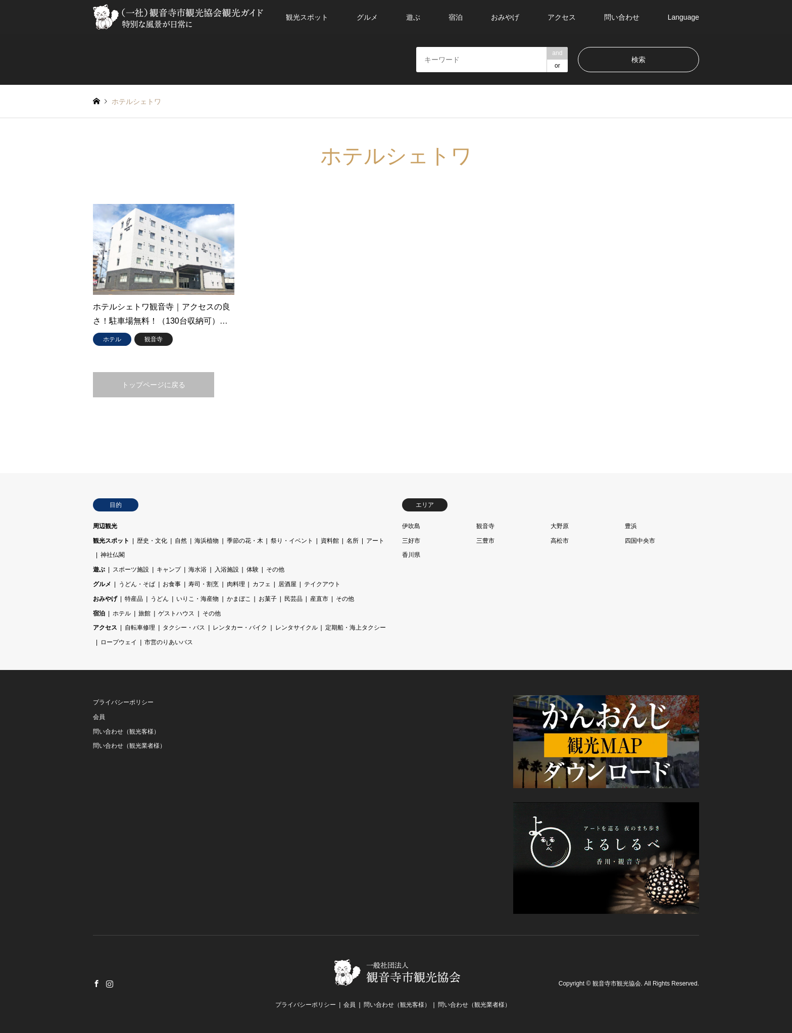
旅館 (144, 613)
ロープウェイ (119, 642)
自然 (181, 540)
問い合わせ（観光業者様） (129, 745)
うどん (160, 598)
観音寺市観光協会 (616, 984)
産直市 (319, 598)
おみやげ (505, 17)
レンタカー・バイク (240, 627)
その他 (275, 569)
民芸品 (293, 598)
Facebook (96, 983)
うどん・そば (137, 584)
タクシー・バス (184, 627)
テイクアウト (322, 584)
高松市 (560, 540)
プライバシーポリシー (123, 702)
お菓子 (268, 598)
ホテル (122, 613)
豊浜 (631, 526)
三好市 (411, 540)
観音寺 (485, 526)
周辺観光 (105, 526)
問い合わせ (621, 17)
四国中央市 (640, 540)
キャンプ (169, 569)
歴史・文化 (152, 540)
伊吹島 (411, 526)
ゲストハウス (176, 613)
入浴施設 (227, 569)
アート (375, 540)
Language (683, 17)
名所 (352, 540)
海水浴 (197, 569)
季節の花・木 (245, 540)
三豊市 (485, 540)
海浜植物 (206, 540)
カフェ (262, 584)
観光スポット (307, 17)
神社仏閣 (113, 554)
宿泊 (456, 17)
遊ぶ (413, 17)
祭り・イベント (292, 540)
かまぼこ (239, 598)
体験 (252, 569)
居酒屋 (287, 584)
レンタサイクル (296, 627)
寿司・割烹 (203, 584)
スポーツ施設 (131, 569)
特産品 (134, 598)
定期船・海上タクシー (355, 627)
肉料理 (236, 584)
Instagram (109, 983)
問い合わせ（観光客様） (126, 731)
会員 (99, 716)
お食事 (172, 584)
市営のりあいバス (168, 642)
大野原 (560, 526)
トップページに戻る (153, 385)
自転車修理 (140, 627)
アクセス (562, 17)
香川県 (411, 554)
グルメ (367, 17)
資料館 (330, 540)
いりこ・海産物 (197, 598)
